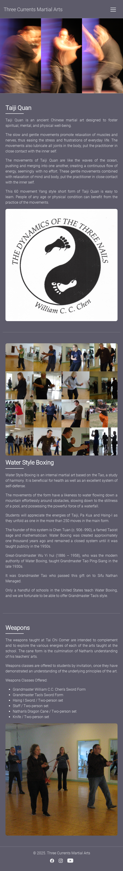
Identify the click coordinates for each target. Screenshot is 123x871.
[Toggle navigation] (113, 9)
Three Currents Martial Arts (33, 9)
